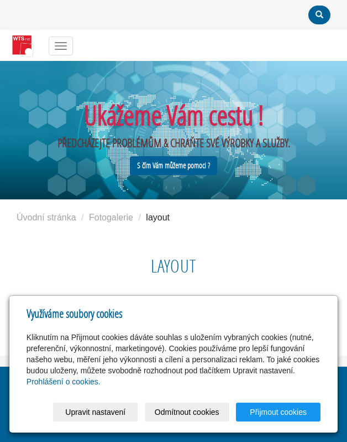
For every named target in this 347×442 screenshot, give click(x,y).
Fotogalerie (111, 217)
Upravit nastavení (95, 412)
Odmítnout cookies (187, 412)
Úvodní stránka (46, 217)
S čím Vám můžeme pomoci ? (173, 165)
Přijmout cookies (278, 412)
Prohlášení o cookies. (64, 381)
